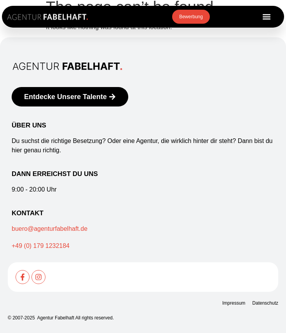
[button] (266, 16)
